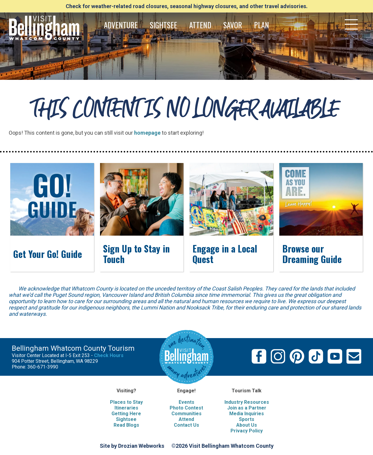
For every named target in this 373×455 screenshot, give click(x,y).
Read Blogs (126, 425)
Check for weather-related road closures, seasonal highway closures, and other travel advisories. (187, 6)
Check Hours (109, 355)
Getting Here (126, 413)
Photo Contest (186, 408)
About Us (246, 425)
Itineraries (126, 408)
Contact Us (186, 425)
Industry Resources (246, 402)
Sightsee (126, 419)
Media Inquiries (246, 413)
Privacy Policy (246, 431)
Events (186, 402)
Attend (186, 419)
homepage (147, 133)
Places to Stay (126, 402)
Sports (246, 419)
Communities (186, 413)
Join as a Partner (246, 408)
